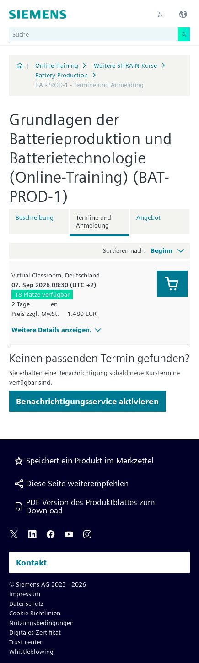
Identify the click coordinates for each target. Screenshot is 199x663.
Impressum (24, 594)
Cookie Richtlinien (34, 613)
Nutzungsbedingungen (41, 622)
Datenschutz (26, 603)
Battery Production (61, 75)
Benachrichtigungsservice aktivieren (87, 401)
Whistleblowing (31, 651)
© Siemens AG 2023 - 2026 (47, 584)
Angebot (148, 217)
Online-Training (56, 65)
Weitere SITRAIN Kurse (125, 65)
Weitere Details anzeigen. (57, 329)
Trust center (25, 642)
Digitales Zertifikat (35, 632)
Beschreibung (35, 217)
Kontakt (31, 562)
